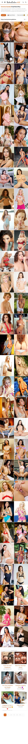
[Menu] (2, 2)
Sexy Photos (11, 15)
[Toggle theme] (23, 2)
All (25, 19)
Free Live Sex (21, 15)
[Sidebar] (5, 2)
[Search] (25, 2)
